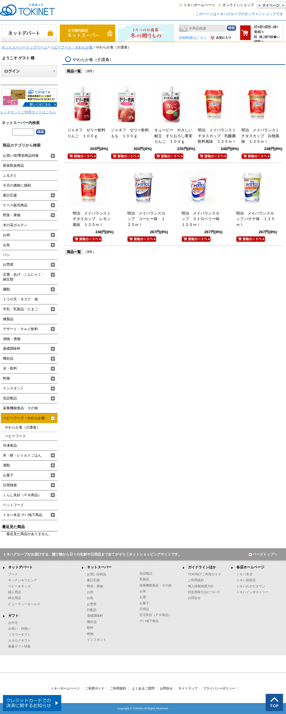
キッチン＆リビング (22, 580)
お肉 (6, 235)
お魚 (6, 245)
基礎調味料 (11, 348)
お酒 (142, 597)
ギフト (13, 616)
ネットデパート (20, 567)
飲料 (90, 627)
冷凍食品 (10, 445)
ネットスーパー (99, 567)
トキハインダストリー (252, 592)
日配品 (92, 610)
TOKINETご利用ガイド (204, 574)
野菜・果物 (11, 215)
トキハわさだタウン (250, 586)
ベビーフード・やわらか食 (71, 47)
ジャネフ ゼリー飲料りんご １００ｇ (86, 133)
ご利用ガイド (94, 688)
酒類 (6, 465)
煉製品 (8, 319)
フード (13, 574)
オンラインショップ (238, 5)
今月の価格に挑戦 (17, 185)
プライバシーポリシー (219, 688)
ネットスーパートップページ (24, 47)
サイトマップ (188, 688)
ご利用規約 (196, 580)
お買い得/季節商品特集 (21, 156)
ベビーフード (15, 436)
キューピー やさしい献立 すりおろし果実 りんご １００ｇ (175, 136)
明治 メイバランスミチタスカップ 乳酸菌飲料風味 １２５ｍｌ (217, 136)
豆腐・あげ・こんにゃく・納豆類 (24, 276)
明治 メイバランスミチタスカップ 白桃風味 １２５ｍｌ (260, 136)
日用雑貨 (10, 485)
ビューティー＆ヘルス (24, 604)
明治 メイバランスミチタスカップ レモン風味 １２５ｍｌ (92, 219)
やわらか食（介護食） (22, 427)
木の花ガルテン (15, 225)
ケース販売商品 (15, 205)
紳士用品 (14, 598)
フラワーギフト (19, 634)
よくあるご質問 (143, 688)
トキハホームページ (199, 5)
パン (6, 255)
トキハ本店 (244, 574)
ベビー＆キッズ (19, 586)
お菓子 (8, 475)
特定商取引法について (204, 592)
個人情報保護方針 (201, 586)
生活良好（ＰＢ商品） (155, 615)
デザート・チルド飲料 (20, 329)
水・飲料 (10, 368)
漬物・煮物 (11, 339)
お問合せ (194, 598)
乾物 (6, 378)
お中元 (13, 622)
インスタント (13, 388)
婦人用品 (14, 592)
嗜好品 (8, 358)
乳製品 (144, 579)
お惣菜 (8, 264)
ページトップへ (263, 554)
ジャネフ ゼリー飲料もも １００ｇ (130, 133)
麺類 (6, 289)
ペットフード (13, 505)
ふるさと (10, 175)
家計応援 (10, 195)
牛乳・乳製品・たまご (20, 309)
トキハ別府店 (246, 580)
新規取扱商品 (13, 165)
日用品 (144, 609)
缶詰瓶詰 (10, 398)
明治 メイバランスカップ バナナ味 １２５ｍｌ (255, 219)
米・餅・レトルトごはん (22, 455)
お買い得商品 (96, 574)
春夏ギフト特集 (19, 646)
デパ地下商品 (149, 621)
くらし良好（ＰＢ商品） (22, 495)
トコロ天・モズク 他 (20, 299)
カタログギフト (19, 640)
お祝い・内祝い (19, 628)
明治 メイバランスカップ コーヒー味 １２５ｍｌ (146, 219)
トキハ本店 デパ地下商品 (22, 515)
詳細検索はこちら (193, 38)
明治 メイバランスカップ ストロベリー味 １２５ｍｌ (202, 219)
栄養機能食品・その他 (20, 408)
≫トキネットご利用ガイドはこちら (28, 112)
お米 (142, 591)
